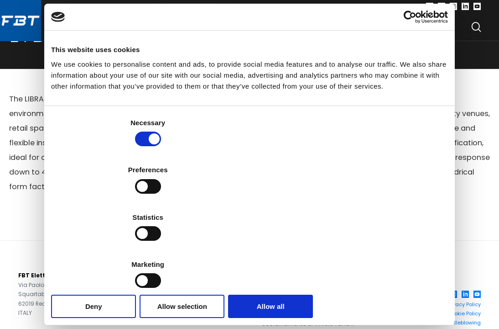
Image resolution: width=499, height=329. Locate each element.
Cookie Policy (464, 320)
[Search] (476, 32)
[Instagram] (453, 9)
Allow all (383, 254)
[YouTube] (477, 300)
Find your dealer (380, 31)
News (442, 32)
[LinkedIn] (465, 300)
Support (312, 32)
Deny (116, 254)
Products (131, 32)
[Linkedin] (465, 9)
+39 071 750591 (156, 282)
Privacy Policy (464, 310)
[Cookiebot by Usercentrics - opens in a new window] (408, 70)
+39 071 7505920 (160, 291)
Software (194, 32)
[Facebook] (429, 9)
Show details (409, 226)
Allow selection (249, 254)
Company (254, 32)
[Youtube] (477, 9)
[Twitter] (441, 9)
